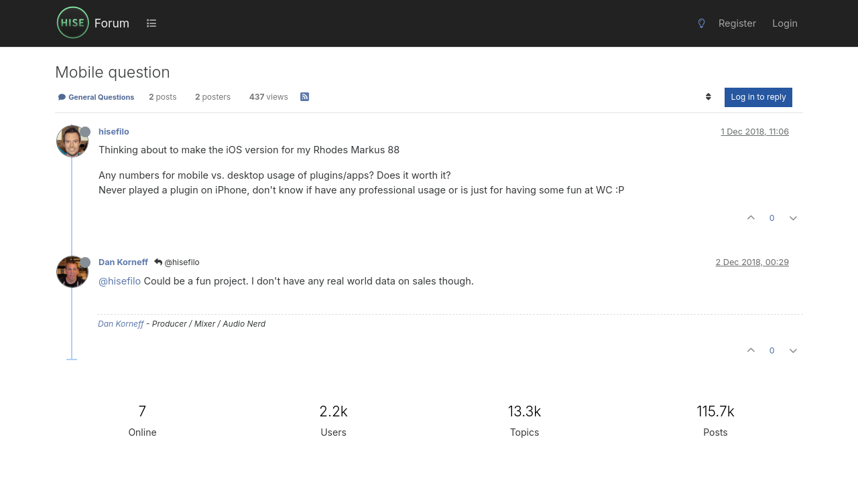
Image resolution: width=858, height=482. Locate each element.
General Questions (96, 97)
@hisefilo (177, 262)
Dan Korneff (123, 262)
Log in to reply (758, 97)
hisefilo (114, 132)
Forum (112, 23)
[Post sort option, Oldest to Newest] (708, 97)
